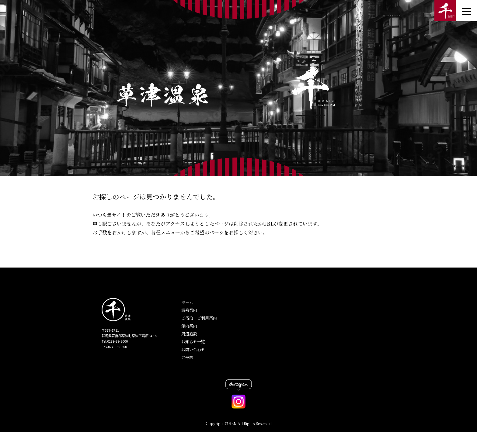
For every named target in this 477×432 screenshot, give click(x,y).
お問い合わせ (193, 349)
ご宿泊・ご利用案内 (199, 318)
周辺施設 (189, 334)
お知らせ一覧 (193, 341)
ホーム (187, 302)
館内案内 (189, 326)
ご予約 (187, 357)
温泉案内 (189, 310)
